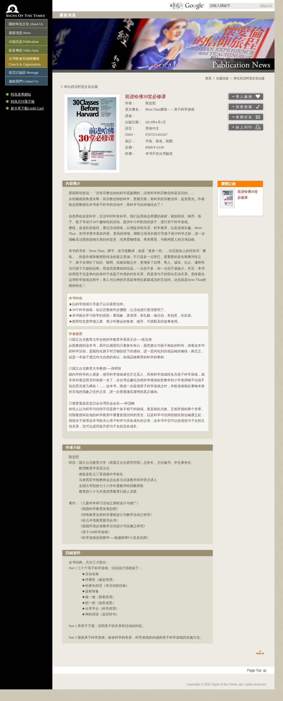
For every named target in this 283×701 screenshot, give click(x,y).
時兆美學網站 (21, 94)
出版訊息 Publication (24, 42)
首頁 (208, 78)
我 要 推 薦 (244, 107)
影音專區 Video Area (23, 50)
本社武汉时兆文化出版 (249, 78)
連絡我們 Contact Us (23, 81)
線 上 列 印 (244, 127)
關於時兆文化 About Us (26, 24)
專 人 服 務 (244, 97)
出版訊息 (222, 78)
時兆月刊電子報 (23, 101)
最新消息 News (20, 33)
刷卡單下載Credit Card (27, 108)
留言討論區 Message (23, 73)
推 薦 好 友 (244, 117)
